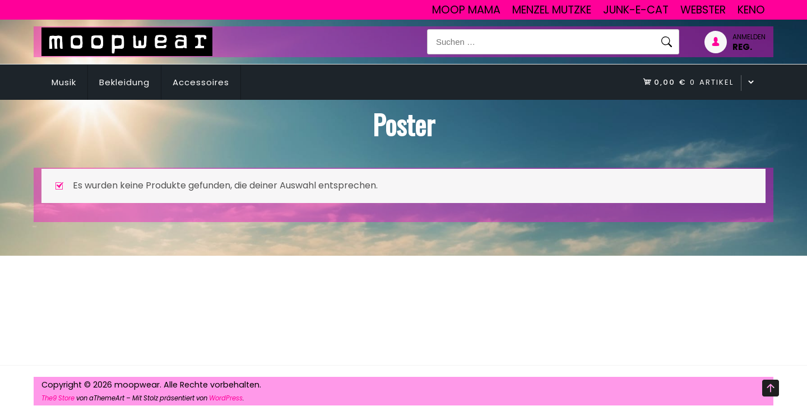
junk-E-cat (636, 9)
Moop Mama (466, 9)
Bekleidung (124, 82)
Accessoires (201, 82)
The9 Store (58, 398)
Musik (64, 82)
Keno (751, 9)
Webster (703, 9)
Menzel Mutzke (551, 9)
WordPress (226, 398)
